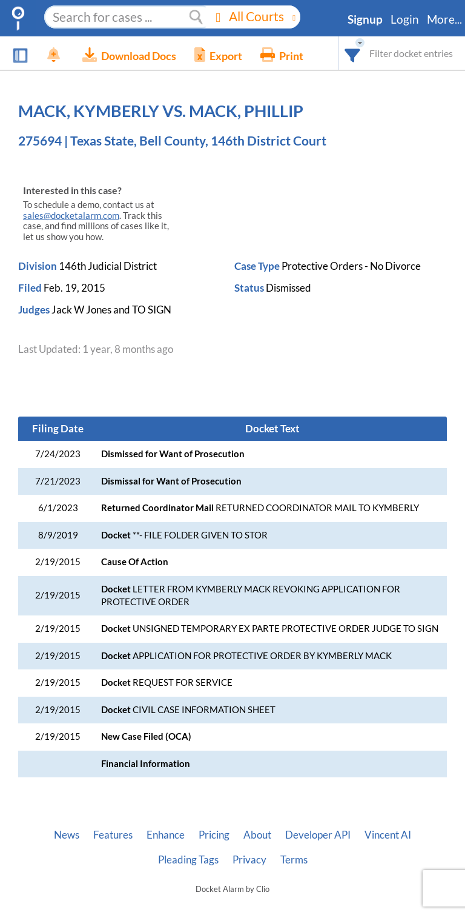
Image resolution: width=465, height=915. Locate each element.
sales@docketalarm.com (71, 215)
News (66, 835)
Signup (365, 19)
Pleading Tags (188, 860)
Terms (294, 860)
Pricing (214, 835)
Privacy (249, 860)
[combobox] (352, 53)
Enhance (166, 835)
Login (405, 19)
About (257, 835)
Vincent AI (387, 835)
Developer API (318, 835)
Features (113, 835)
